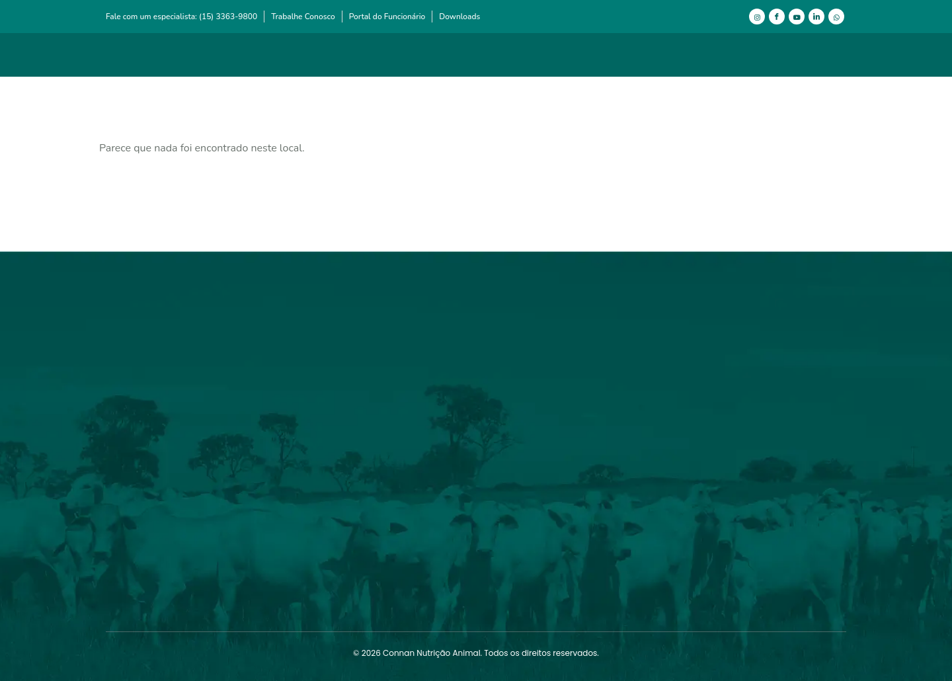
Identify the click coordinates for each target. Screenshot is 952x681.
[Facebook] (777, 16)
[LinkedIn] (816, 16)
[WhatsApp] (836, 16)
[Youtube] (797, 16)
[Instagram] (757, 16)
